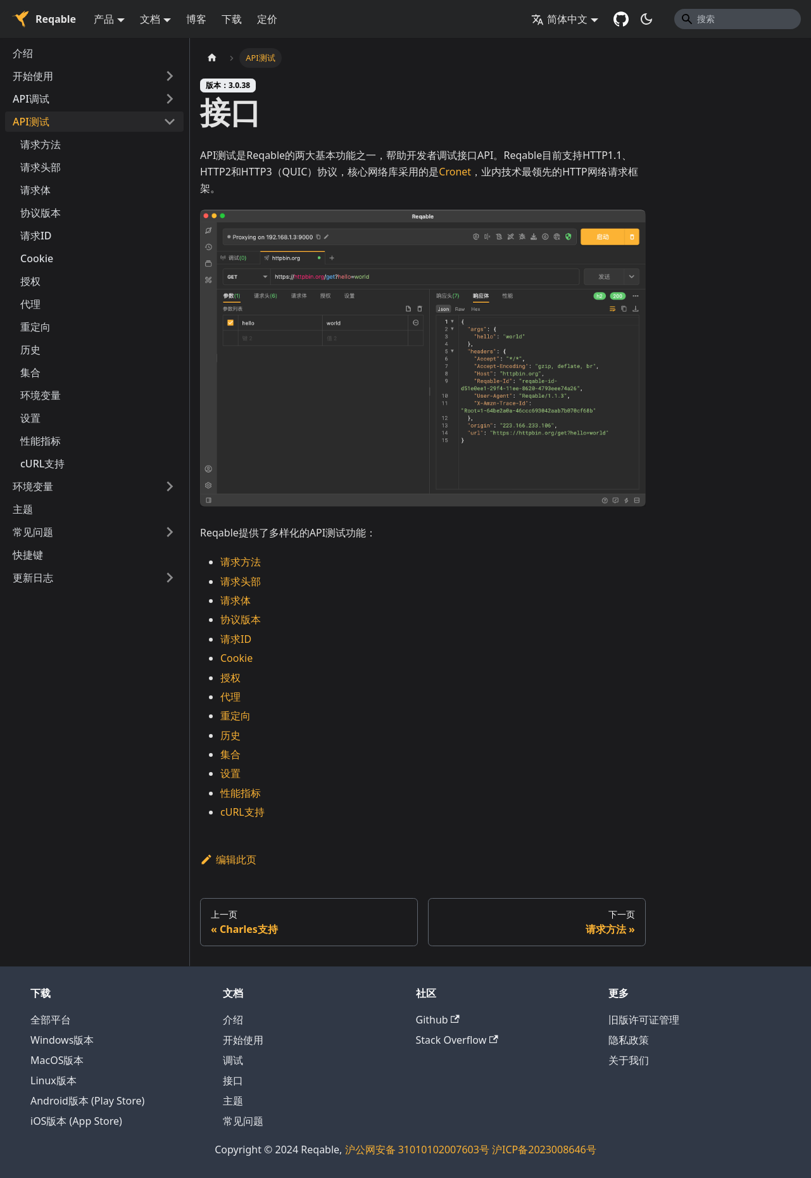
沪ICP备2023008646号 (544, 1149)
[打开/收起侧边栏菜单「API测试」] (170, 121)
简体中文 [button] (559, 19)
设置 (30, 418)
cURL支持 (42, 464)
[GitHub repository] (621, 19)
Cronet (455, 172)
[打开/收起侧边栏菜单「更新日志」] (170, 577)
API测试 (31, 122)
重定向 (35, 327)
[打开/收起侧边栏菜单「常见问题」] (170, 532)
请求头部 (40, 167)
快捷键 (28, 555)
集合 (30, 372)
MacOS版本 (57, 1060)
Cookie (36, 258)
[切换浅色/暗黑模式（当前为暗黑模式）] (646, 19)
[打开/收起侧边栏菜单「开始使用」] (170, 76)
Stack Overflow (457, 1040)
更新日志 (33, 578)
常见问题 (33, 532)
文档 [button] (150, 19)
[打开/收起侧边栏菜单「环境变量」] (170, 486)
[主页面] (212, 58)
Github (438, 1020)
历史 (30, 350)
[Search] (737, 19)
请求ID (35, 236)
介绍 (23, 53)
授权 (30, 281)
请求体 (35, 190)
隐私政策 (628, 1040)
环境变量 (40, 395)
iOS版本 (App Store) (76, 1121)
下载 (232, 19)
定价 (267, 19)
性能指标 (40, 441)
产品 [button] (104, 19)
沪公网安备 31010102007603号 (417, 1149)
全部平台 (50, 1020)
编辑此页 (228, 859)
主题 (23, 509)
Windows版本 (62, 1040)
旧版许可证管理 (643, 1020)
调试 (233, 1060)
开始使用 (33, 76)
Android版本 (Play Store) (87, 1101)
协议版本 (40, 213)
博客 (196, 19)
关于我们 (628, 1060)
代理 (30, 304)
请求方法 (40, 144)
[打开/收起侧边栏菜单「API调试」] (170, 99)
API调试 (31, 99)
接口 (233, 1080)
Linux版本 (53, 1080)
